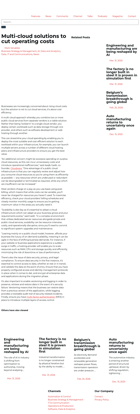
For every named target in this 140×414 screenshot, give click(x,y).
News (48, 16)
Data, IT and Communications (16, 54)
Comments (62, 16)
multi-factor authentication (41, 297)
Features (35, 16)
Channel (77, 16)
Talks (90, 16)
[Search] (3, 27)
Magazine (117, 16)
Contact (132, 16)
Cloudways (16, 168)
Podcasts (102, 16)
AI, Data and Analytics (49, 51)
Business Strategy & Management (19, 51)
